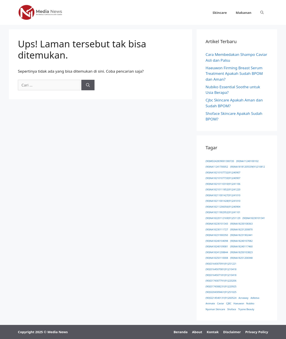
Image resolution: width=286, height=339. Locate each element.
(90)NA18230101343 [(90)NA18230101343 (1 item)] (217, 223)
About (197, 332)
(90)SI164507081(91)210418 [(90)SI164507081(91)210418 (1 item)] (221, 269)
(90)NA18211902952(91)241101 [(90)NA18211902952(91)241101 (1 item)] (223, 212)
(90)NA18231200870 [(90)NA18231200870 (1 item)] (241, 229)
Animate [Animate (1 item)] (210, 303)
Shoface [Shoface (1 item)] (231, 309)
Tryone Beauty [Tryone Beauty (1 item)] (246, 309)
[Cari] (88, 85)
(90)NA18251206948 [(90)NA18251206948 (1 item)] (241, 257)
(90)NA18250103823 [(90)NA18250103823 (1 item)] (241, 252)
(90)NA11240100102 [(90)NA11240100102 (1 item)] (247, 161)
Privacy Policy (256, 332)
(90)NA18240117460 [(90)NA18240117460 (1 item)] (241, 246)
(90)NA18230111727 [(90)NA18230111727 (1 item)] (217, 229)
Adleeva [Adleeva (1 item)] (254, 297)
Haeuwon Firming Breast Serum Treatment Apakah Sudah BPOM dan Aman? (234, 73)
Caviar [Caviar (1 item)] (220, 303)
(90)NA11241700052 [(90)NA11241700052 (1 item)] (217, 166)
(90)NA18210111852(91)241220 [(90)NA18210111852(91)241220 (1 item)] (223, 189)
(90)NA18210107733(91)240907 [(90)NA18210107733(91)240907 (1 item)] (223, 178)
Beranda (181, 332)
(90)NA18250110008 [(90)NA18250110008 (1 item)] (217, 257)
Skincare (219, 12)
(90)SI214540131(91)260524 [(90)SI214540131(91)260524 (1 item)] (221, 297)
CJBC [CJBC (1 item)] (228, 303)
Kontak (213, 332)
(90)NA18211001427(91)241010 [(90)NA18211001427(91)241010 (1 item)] (223, 195)
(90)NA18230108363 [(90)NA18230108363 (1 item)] (241, 223)
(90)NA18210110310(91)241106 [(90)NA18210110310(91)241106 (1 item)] (223, 183)
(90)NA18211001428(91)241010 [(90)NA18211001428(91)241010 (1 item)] (223, 200)
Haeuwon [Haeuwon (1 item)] (238, 303)
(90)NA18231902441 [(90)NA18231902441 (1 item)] (241, 235)
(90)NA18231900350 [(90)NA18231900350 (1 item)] (217, 235)
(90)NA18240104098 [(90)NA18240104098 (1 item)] (217, 240)
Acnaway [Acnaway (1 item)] (243, 297)
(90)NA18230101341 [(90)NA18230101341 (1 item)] (253, 218)
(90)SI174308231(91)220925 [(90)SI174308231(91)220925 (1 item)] (221, 286)
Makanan (243, 12)
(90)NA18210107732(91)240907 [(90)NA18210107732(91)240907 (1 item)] (223, 172)
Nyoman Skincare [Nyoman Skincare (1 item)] (215, 309)
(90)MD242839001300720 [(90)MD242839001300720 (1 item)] (220, 161)
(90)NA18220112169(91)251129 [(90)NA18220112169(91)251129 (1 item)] (223, 218)
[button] (262, 12)
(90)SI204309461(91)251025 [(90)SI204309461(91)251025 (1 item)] (221, 292)
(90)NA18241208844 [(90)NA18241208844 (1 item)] (217, 252)
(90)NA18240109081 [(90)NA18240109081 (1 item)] (217, 246)
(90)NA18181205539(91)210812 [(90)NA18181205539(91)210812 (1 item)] (247, 166)
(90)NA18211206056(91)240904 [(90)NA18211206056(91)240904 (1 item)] (223, 206)
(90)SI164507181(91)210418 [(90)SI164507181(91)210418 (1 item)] (221, 275)
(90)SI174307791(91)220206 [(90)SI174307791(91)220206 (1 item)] (221, 280)
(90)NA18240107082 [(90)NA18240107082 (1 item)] (241, 240)
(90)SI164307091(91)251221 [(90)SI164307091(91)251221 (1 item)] (221, 263)
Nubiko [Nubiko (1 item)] (250, 303)
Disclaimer (232, 332)
